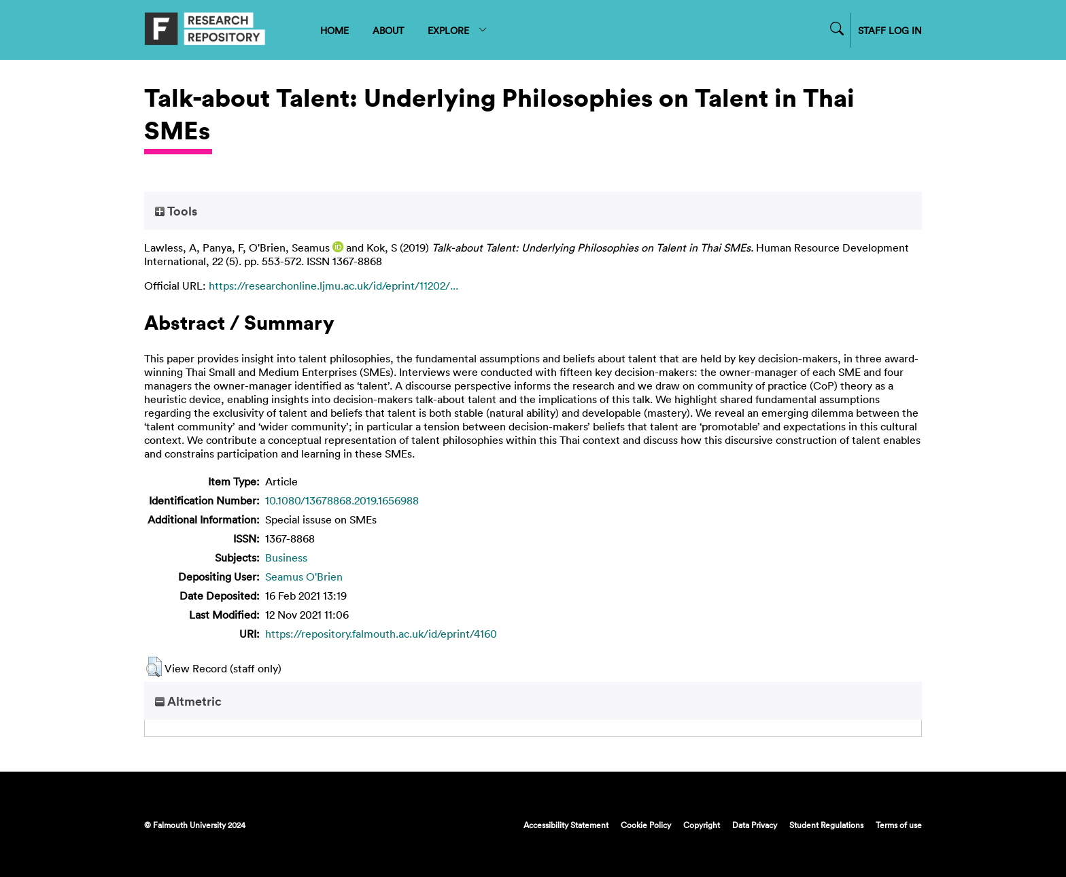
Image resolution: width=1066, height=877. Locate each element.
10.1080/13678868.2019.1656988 (342, 500)
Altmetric (188, 701)
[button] (154, 667)
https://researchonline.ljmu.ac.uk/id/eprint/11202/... (333, 285)
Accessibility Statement (565, 825)
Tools (176, 211)
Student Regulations (826, 825)
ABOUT (388, 30)
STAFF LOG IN (890, 30)
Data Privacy (754, 825)
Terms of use (899, 825)
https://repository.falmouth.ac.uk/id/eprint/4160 (381, 633)
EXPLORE (458, 30)
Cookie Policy (646, 825)
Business (286, 557)
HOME (334, 30)
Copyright (701, 825)
